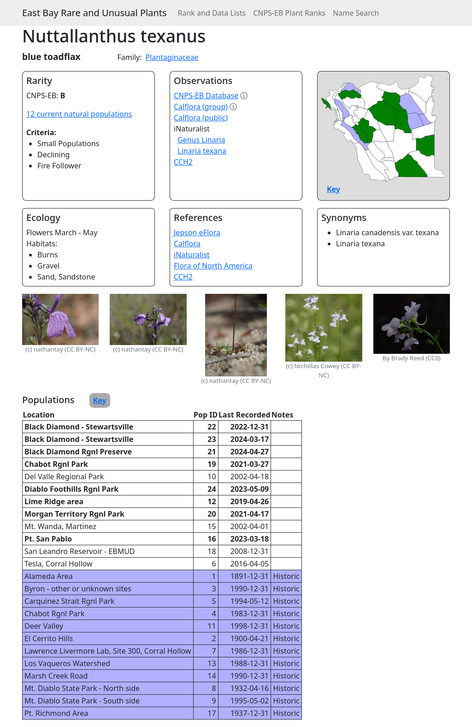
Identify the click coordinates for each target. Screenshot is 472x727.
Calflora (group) (201, 106)
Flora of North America (213, 266)
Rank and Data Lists (212, 13)
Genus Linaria (201, 140)
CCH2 (183, 162)
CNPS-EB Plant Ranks (289, 13)
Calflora (187, 243)
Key (333, 189)
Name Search (356, 13)
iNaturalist (192, 255)
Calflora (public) (201, 118)
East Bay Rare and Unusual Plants (94, 12)
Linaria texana (201, 151)
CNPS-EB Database (206, 95)
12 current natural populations (79, 114)
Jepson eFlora (197, 232)
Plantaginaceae (172, 57)
